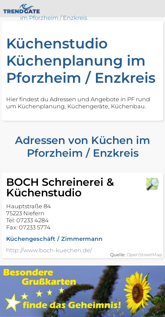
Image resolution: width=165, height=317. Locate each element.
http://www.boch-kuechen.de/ (49, 250)
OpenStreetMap (144, 255)
